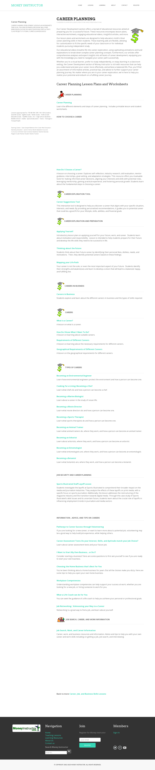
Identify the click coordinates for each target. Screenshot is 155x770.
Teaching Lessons (53, 735)
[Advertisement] (100, 665)
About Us (49, 740)
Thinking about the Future (69, 248)
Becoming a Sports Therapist (70, 417)
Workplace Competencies (68, 580)
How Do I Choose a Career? (69, 169)
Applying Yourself (65, 231)
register (136, 5)
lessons (90, 5)
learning (102, 5)
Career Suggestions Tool (68, 202)
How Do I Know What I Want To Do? (73, 332)
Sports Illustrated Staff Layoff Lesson (74, 484)
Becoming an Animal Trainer (70, 427)
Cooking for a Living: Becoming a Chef (74, 386)
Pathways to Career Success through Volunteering (80, 527)
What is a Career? (65, 320)
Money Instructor (27, 5)
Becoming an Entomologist (69, 448)
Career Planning (64, 102)
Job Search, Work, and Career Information (76, 630)
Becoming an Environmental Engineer (74, 375)
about (113, 5)
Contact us (50, 743)
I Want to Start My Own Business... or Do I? (76, 552)
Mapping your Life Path (68, 262)
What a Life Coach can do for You (72, 595)
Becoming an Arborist (67, 437)
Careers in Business (66, 294)
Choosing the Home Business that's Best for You (79, 566)
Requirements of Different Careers (73, 340)
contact (124, 5)
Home (80, 5)
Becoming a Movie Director (69, 406)
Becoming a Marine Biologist (70, 396)
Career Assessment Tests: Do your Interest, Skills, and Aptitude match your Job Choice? (97, 541)
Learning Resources (54, 738)
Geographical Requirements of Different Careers (79, 349)
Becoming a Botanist (66, 458)
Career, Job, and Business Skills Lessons (88, 694)
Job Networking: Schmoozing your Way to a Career (80, 606)
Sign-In (116, 732)
